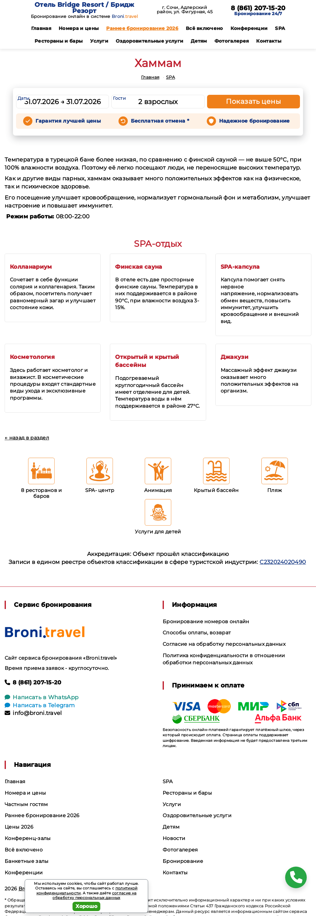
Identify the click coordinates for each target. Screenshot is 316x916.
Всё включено (204, 28)
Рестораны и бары (59, 41)
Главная (41, 28)
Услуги (99, 41)
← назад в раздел (27, 438)
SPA (280, 28)
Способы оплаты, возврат (197, 633)
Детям (199, 41)
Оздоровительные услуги (149, 41)
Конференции (249, 28)
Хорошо (87, 906)
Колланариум (31, 266)
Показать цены (253, 101)
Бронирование (183, 861)
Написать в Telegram (40, 705)
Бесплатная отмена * (160, 121)
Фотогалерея (231, 41)
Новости (174, 838)
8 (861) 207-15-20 (258, 8)
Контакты (268, 41)
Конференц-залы (28, 838)
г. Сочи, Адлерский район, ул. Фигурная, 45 (185, 9)
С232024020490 (283, 562)
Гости (119, 98)
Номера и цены (79, 28)
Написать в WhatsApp (41, 697)
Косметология (32, 357)
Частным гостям (26, 804)
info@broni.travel (33, 713)
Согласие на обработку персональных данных (224, 644)
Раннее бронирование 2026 (142, 28)
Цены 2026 (19, 827)
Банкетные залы (26, 861)
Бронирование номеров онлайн (206, 621)
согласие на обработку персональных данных (94, 895)
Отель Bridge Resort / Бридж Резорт (84, 8)
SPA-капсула (240, 266)
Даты (23, 98)
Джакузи (234, 357)
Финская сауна (138, 266)
